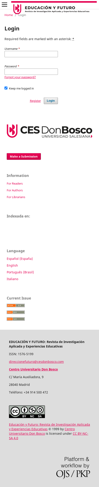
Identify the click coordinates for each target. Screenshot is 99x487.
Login (51, 100)
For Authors (15, 190)
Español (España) (20, 258)
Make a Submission (24, 156)
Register (35, 101)
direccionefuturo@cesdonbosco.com (36, 361)
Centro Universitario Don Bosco (42, 431)
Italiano (12, 279)
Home (8, 15)
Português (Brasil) (20, 272)
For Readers (15, 183)
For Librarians (16, 197)
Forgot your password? (20, 77)
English (12, 265)
